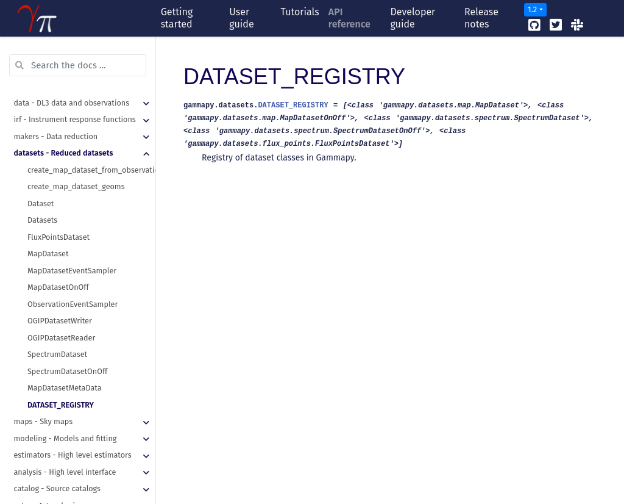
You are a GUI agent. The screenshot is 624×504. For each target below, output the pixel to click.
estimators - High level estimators (73, 351)
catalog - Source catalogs (57, 384)
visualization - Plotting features (68, 451)
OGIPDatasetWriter (59, 216)
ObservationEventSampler (72, 200)
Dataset (40, 99)
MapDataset (47, 149)
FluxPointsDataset (58, 133)
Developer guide (412, 18)
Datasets (42, 116)
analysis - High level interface (65, 368)
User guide (241, 18)
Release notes (481, 18)
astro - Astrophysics (48, 401)
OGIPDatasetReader (61, 234)
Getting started (177, 18)
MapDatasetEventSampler (71, 166)
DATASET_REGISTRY (60, 301)
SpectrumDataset (57, 250)
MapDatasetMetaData (64, 284)
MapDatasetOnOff (58, 183)
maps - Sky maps (43, 317)
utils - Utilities (38, 468)
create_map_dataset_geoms (76, 82)
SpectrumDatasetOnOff (67, 267)
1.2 (532, 9)
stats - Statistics (42, 418)
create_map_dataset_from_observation (91, 66)
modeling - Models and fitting (65, 334)
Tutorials (300, 12)
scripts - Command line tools (64, 435)
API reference (349, 18)
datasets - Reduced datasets (63, 49)
